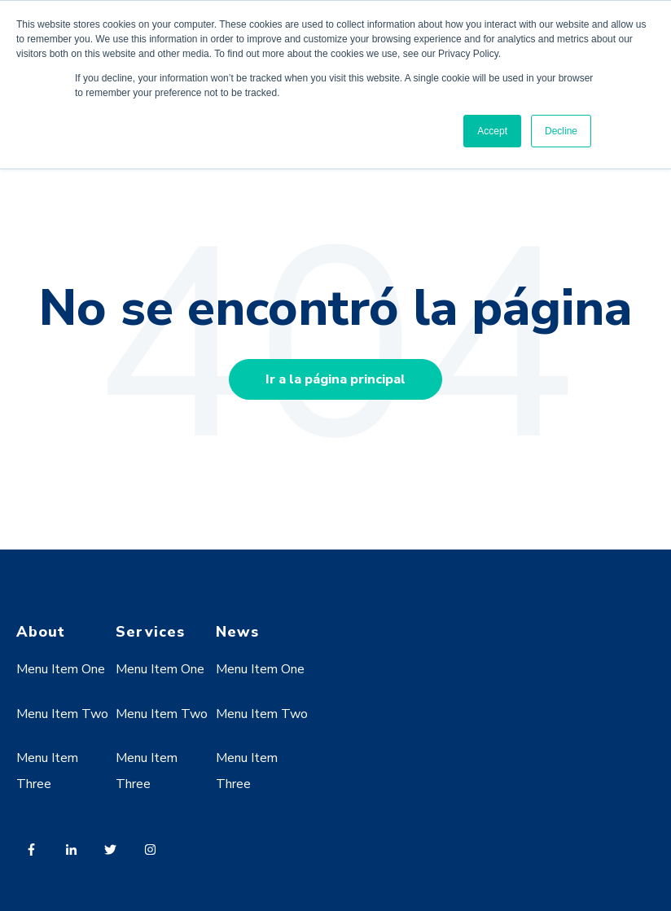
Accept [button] (492, 131)
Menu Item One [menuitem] (60, 669)
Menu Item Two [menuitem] (62, 714)
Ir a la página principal (335, 379)
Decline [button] (561, 131)
